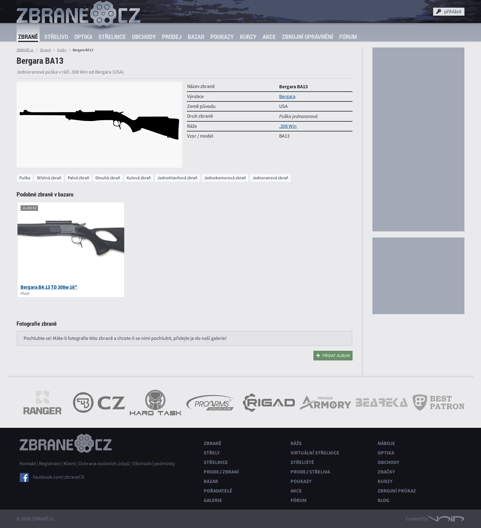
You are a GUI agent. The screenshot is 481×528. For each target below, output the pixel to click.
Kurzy (248, 36)
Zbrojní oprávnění (307, 36)
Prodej (172, 36)
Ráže (296, 443)
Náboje (386, 443)
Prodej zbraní (221, 472)
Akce (269, 36)
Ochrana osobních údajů (104, 464)
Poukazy (222, 36)
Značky (386, 472)
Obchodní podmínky (154, 464)
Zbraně (28, 36)
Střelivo (56, 36)
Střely (212, 453)
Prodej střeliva (310, 472)
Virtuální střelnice (315, 453)
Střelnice (112, 36)
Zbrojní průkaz (397, 491)
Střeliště (302, 462)
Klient (69, 464)
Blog (383, 500)
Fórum (348, 36)
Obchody (144, 36)
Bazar (196, 36)
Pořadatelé (218, 491)
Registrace (49, 464)
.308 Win (288, 126)
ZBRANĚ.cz (25, 49)
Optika (83, 36)
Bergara (287, 96)
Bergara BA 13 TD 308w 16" (49, 287)
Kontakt (28, 464)
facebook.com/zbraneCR (58, 477)
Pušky (62, 49)
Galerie (213, 500)
